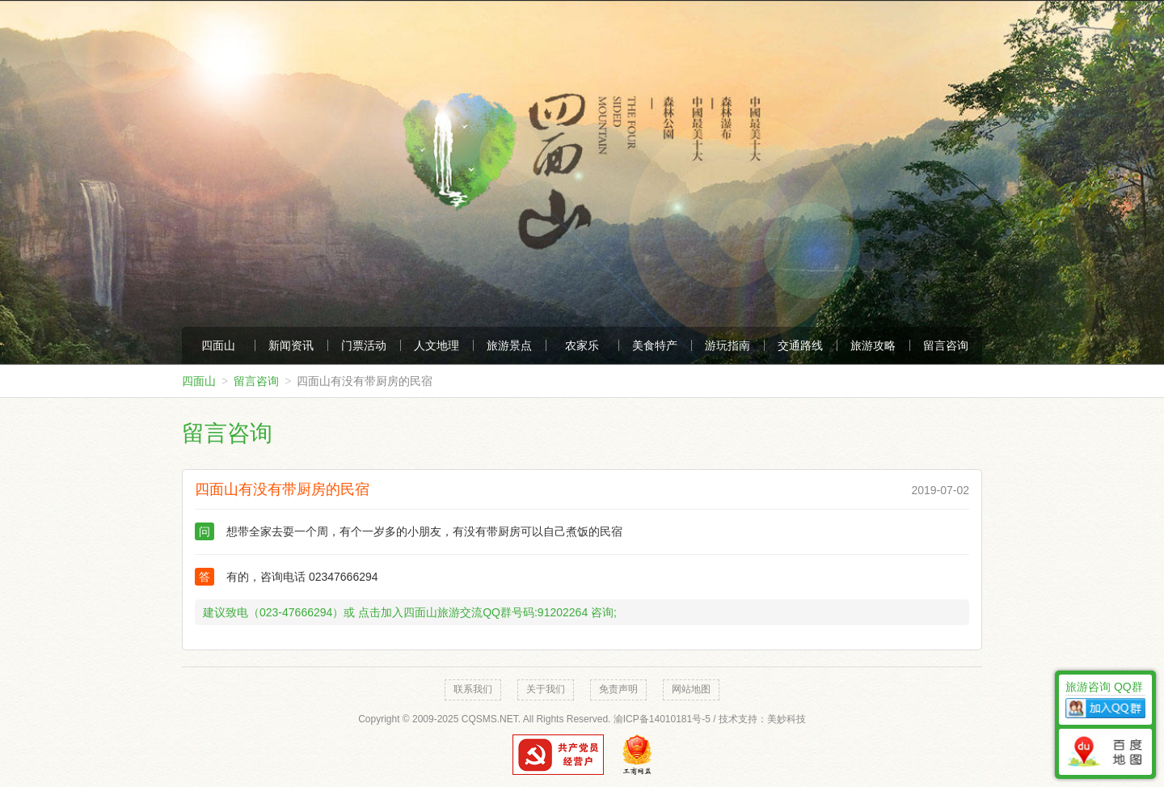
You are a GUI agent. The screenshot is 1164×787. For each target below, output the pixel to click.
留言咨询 (945, 345)
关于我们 (545, 689)
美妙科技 (786, 719)
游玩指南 (727, 345)
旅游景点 (509, 345)
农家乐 (582, 345)
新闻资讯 (291, 345)
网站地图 (691, 689)
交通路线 (800, 345)
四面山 (218, 345)
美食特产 (654, 345)
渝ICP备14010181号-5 (662, 719)
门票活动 (363, 345)
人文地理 (436, 345)
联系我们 (472, 689)
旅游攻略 (873, 345)
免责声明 (618, 689)
